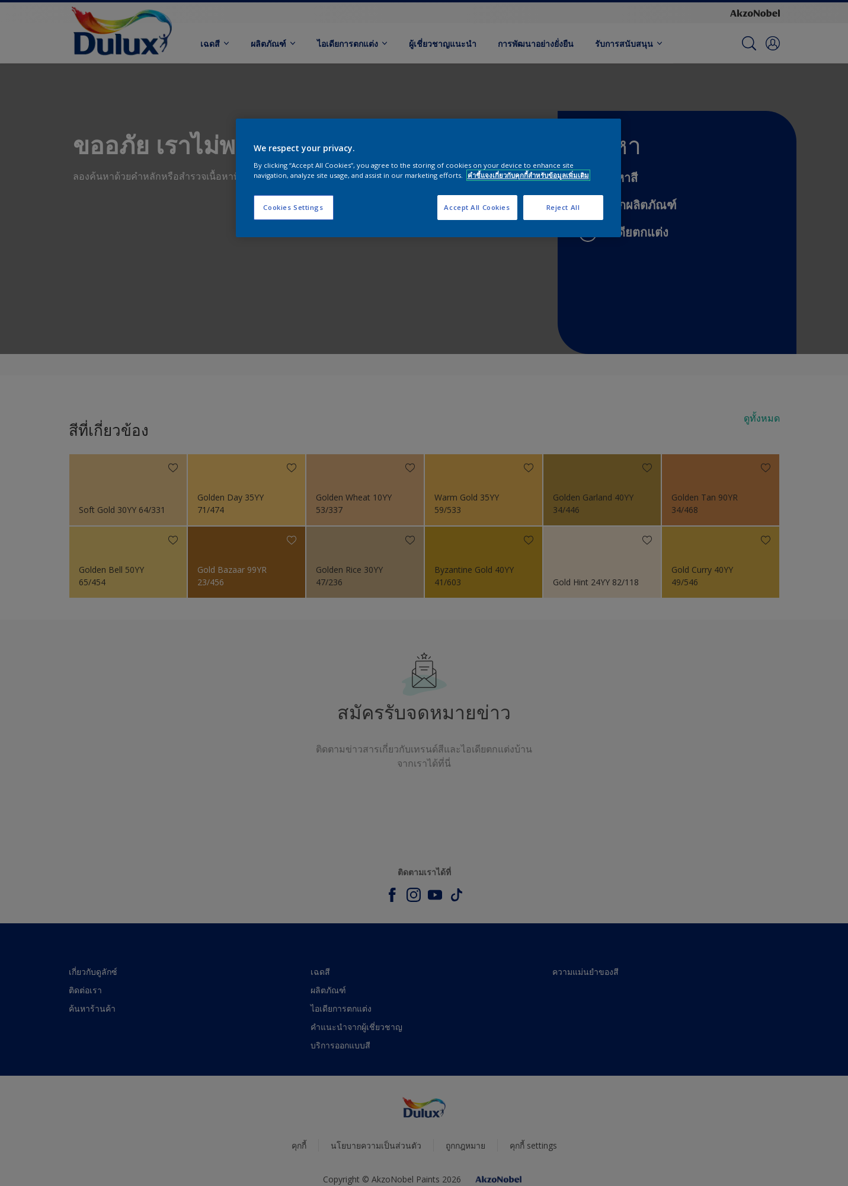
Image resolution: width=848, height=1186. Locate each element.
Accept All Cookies (477, 207)
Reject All (563, 207)
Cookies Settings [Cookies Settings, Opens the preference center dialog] (293, 207)
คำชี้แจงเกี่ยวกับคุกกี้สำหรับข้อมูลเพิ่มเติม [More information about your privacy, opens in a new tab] (528, 175)
